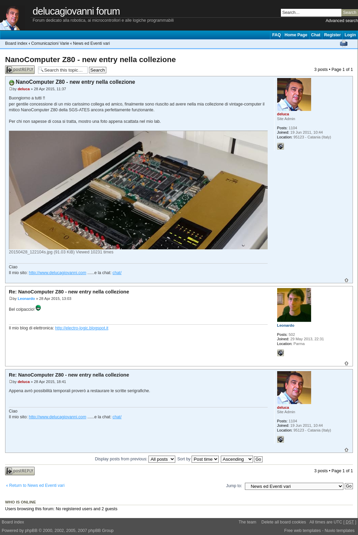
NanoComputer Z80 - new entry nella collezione (90, 59)
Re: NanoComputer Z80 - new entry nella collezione (69, 291)
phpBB (31, 530)
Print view (344, 43)
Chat (315, 35)
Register (332, 35)
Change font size (353, 43)
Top (346, 280)
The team (247, 522)
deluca (24, 89)
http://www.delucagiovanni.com (57, 272)
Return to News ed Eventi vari (37, 485)
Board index (16, 43)
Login (350, 35)
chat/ (117, 272)
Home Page (296, 35)
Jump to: (234, 485)
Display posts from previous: (135, 459)
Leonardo (26, 299)
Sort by (198, 459)
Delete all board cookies (284, 522)
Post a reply (20, 69)
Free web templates (302, 530)
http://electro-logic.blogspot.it (81, 328)
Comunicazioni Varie (50, 43)
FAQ (276, 35)
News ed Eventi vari (91, 43)
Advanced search (342, 20)
